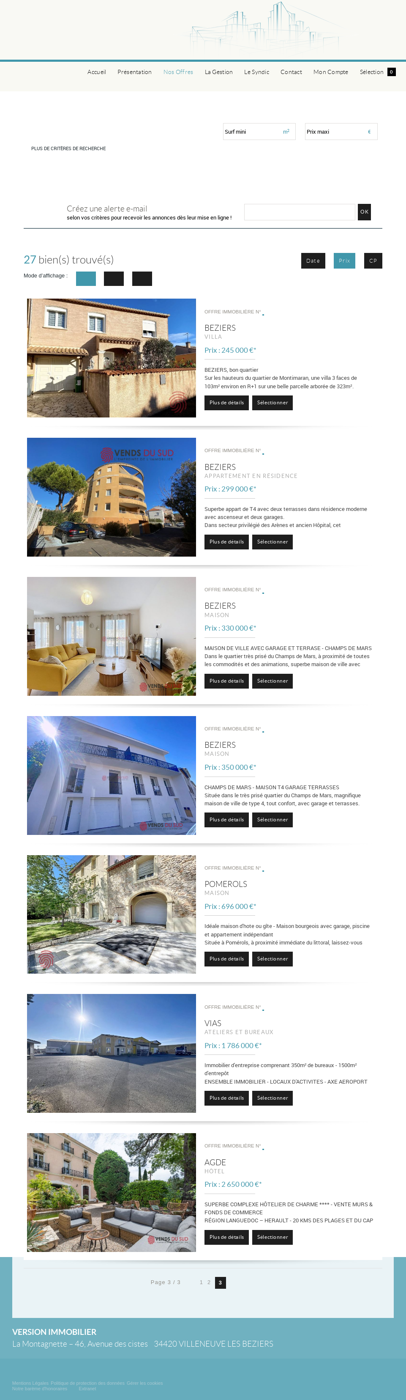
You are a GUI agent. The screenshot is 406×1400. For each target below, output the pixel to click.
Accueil (96, 72)
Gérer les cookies (145, 1383)
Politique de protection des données (88, 1383)
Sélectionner (272, 402)
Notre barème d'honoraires (40, 1388)
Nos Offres (178, 72)
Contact (291, 72)
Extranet (87, 1388)
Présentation (134, 72)
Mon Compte (331, 72)
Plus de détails (227, 402)
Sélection (378, 72)
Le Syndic (256, 72)
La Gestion (219, 72)
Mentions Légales (30, 1383)
